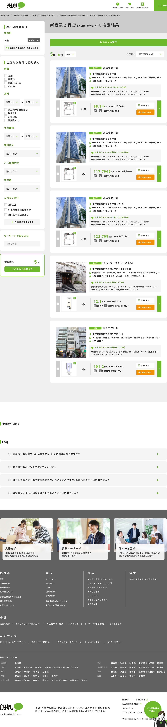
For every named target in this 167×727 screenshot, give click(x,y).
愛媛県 (123, 676)
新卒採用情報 (116, 624)
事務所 (9, 79)
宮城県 (142, 663)
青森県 (114, 663)
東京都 (18, 667)
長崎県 (36, 680)
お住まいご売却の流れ (98, 599)
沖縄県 (84, 680)
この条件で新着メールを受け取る (22, 47)
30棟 (68, 54)
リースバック (94, 595)
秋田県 (132, 663)
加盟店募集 (140, 699)
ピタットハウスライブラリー (13, 642)
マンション (51, 579)
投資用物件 (51, 591)
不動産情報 (5, 15)
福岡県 (18, 680)
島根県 (45, 676)
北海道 (18, 663)
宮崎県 (64, 680)
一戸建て (50, 583)
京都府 (132, 671)
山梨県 (114, 667)
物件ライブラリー (115, 642)
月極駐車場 (5, 587)
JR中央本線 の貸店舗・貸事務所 (72, 15)
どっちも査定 (94, 591)
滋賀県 (142, 671)
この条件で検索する (22, 269)
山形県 (151, 663)
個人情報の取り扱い (130, 704)
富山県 (151, 667)
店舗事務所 (5, 583)
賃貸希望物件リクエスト (11, 597)
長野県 (123, 667)
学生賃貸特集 (6, 601)
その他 (9, 86)
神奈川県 (28, 667)
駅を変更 (35, 40)
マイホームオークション (99, 583)
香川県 (114, 676)
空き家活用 (93, 603)
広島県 (18, 676)
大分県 (45, 680)
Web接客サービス (55, 624)
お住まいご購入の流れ (56, 605)
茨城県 (75, 667)
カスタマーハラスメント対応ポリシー (138, 712)
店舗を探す (5, 624)
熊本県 (55, 680)
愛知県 (18, 671)
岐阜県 (36, 671)
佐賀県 (27, 680)
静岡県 (27, 671)
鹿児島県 (74, 680)
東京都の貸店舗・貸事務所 (44, 15)
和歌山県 (161, 671)
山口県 (55, 676)
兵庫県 (123, 671)
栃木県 (66, 667)
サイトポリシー (128, 708)
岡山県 (27, 676)
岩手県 (123, 663)
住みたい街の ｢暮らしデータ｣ (69, 642)
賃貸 (2, 579)
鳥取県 (36, 676)
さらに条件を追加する (22, 222)
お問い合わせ (144, 112)
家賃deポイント (7, 605)
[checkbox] (58, 108)
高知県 (142, 676)
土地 (48, 587)
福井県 (160, 667)
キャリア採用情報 (96, 624)
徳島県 (132, 676)
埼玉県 (48, 667)
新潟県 (132, 667)
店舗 (8, 75)
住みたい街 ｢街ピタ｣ (40, 642)
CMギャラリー (94, 642)
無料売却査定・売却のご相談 (100, 579)
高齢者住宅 (5, 591)
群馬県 (57, 667)
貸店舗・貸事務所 (21, 15)
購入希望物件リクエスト (57, 601)
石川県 (142, 667)
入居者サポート (76, 624)
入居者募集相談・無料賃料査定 (142, 579)
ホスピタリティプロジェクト (28, 624)
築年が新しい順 (146, 54)
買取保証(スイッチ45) (98, 587)
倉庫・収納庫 (12, 82)
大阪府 (114, 671)
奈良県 (151, 671)
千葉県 (38, 667)
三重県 (45, 671)
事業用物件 (51, 595)
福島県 (160, 663)
